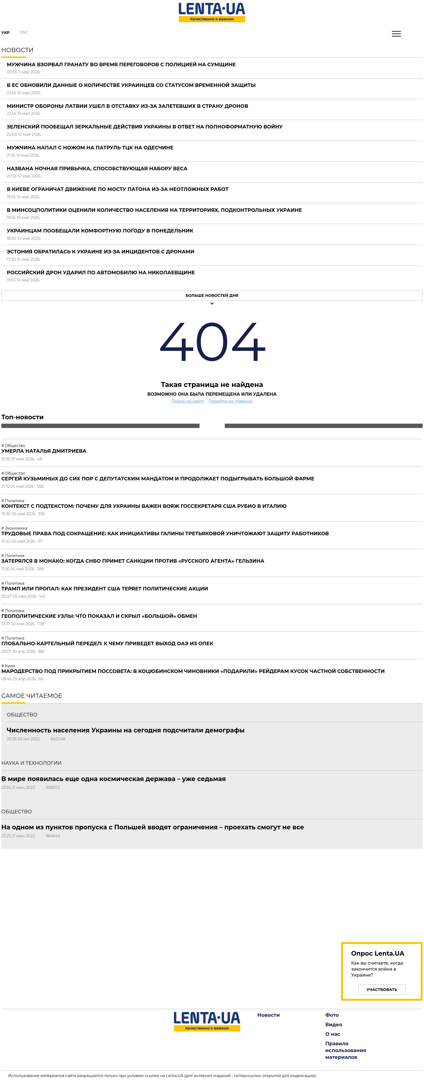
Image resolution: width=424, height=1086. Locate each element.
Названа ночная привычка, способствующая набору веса (97, 169)
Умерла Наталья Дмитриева (43, 451)
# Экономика (14, 528)
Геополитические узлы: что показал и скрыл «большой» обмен (99, 616)
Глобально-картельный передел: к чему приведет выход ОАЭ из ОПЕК (107, 644)
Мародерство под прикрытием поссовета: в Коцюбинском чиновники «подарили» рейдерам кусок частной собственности (193, 671)
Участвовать (382, 989)
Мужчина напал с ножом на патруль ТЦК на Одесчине (90, 148)
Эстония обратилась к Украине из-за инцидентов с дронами (100, 252)
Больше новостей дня (212, 295)
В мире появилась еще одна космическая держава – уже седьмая (113, 779)
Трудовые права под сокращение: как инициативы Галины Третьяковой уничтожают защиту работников (165, 534)
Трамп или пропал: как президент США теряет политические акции (104, 589)
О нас (332, 1034)
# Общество (13, 445)
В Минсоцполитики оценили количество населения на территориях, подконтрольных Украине (154, 210)
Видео (333, 1025)
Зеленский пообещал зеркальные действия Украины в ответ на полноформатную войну (145, 127)
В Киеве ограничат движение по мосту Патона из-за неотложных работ (118, 189)
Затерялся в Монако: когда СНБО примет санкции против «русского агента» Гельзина (132, 561)
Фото (332, 1015)
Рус (24, 32)
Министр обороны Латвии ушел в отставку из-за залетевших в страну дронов (127, 106)
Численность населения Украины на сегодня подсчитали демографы (126, 730)
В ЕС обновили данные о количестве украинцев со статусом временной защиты (131, 85)
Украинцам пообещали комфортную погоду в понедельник (100, 231)
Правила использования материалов (345, 1050)
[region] (382, 892)
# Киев (8, 665)
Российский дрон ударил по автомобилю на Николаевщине (101, 273)
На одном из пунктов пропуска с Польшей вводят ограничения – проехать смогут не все (152, 827)
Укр (5, 32)
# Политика (12, 500)
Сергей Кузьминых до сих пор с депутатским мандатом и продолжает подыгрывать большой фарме (157, 479)
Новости (268, 1015)
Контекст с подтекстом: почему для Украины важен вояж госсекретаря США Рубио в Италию (143, 506)
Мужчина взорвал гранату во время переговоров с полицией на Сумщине (121, 65)
